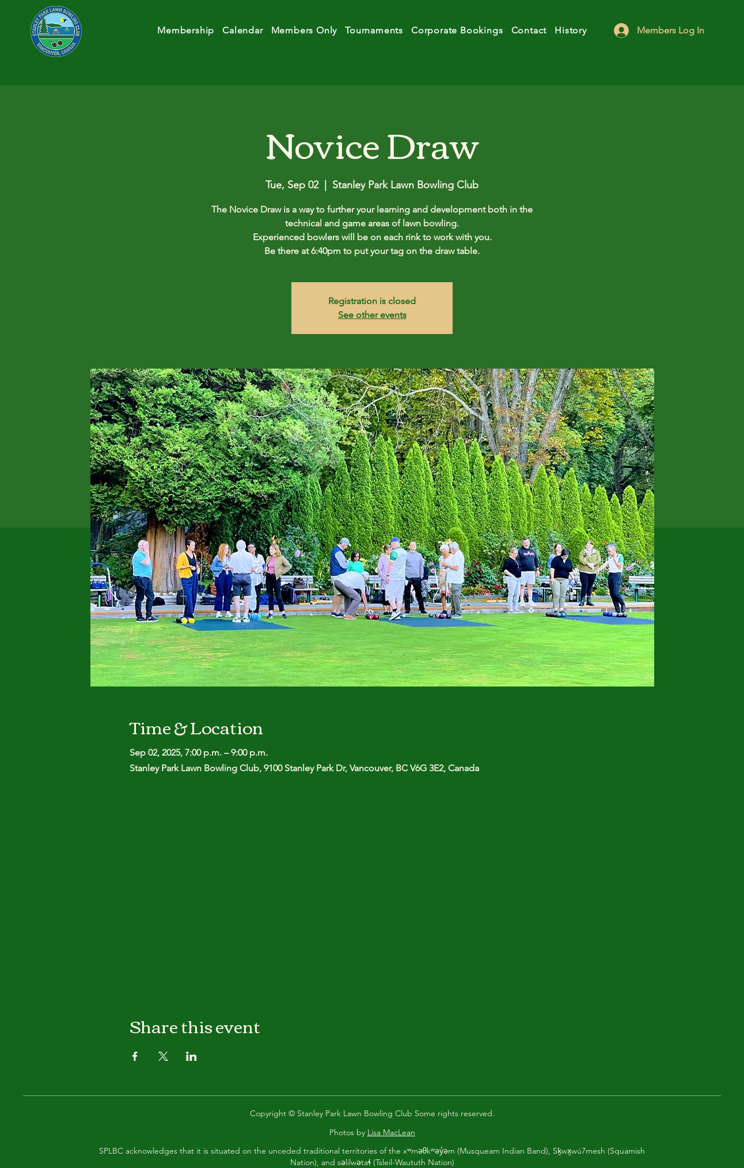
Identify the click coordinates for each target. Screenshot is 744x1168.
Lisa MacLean (391, 1132)
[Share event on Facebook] (135, 1056)
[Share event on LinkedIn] (191, 1056)
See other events (372, 314)
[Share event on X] (163, 1056)
